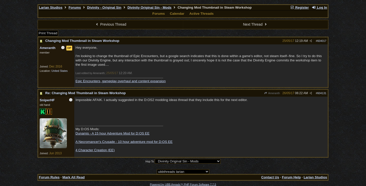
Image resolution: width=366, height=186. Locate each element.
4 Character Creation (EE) (95, 150)
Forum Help (291, 177)
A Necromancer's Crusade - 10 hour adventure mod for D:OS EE (124, 142)
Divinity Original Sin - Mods (149, 7)
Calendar (177, 13)
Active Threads (201, 13)
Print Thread (48, 33)
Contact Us (270, 177)
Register (299, 7)
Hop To (149, 161)
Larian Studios (51, 7)
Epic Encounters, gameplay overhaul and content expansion (120, 81)
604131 (321, 93)
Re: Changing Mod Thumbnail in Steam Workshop (85, 93)
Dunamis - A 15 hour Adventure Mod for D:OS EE (112, 133)
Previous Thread (110, 24)
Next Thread (255, 24)
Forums (75, 7)
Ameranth (272, 93)
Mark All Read (74, 177)
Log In (319, 7)
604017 (321, 40)
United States (59, 70)
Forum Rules (49, 177)
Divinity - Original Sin (104, 7)
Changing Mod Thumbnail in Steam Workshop (82, 41)
